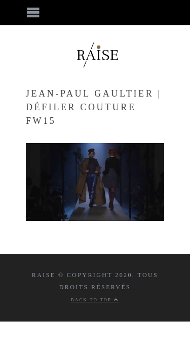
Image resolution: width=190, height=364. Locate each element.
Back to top (95, 300)
